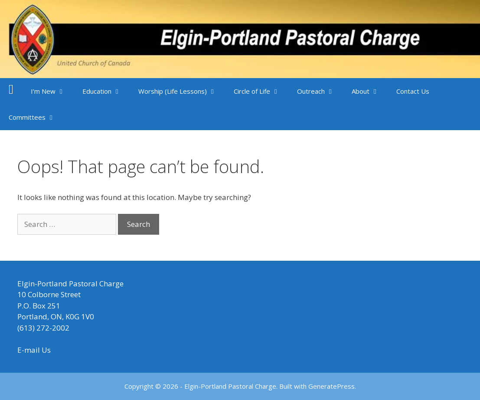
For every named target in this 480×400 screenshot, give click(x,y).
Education (106, 91)
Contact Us (412, 91)
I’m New (52, 91)
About (370, 91)
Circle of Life (261, 91)
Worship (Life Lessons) (181, 91)
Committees (36, 117)
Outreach (320, 91)
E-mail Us (34, 350)
